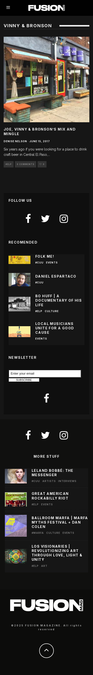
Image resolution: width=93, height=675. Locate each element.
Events (52, 262)
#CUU (39, 262)
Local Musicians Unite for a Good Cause (54, 328)
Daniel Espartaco (55, 276)
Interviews (67, 481)
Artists (49, 481)
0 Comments (25, 164)
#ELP (9, 164)
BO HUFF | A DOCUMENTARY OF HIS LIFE (58, 300)
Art (44, 565)
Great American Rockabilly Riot (50, 495)
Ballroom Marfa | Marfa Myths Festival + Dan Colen (60, 522)
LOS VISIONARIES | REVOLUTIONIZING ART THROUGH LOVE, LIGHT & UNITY (57, 553)
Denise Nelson (15, 141)
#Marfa (38, 532)
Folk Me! (44, 256)
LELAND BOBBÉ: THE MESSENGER (53, 472)
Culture (52, 311)
